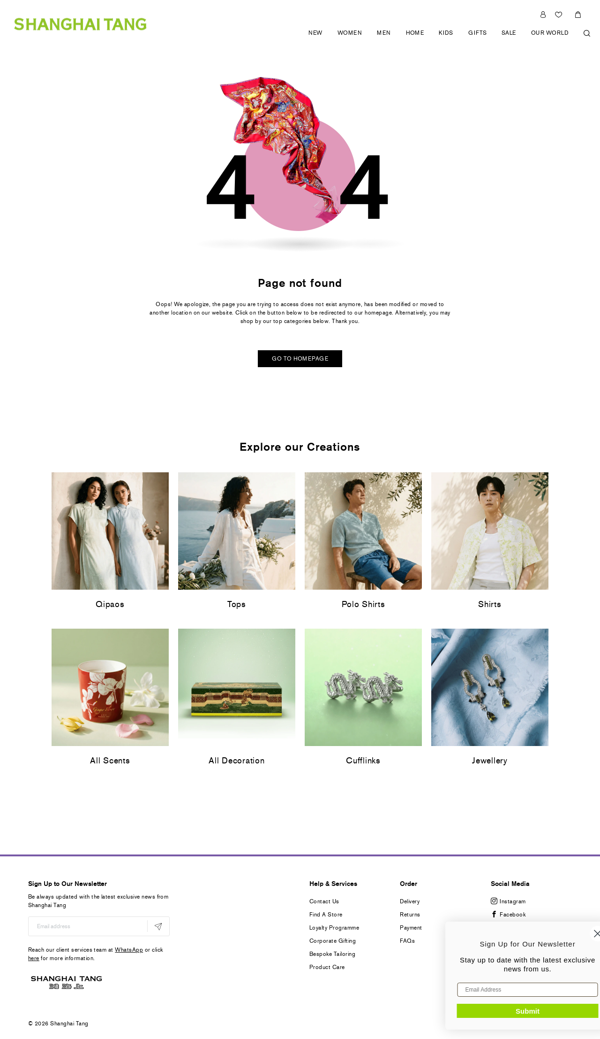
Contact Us (324, 901)
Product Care (327, 967)
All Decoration (236, 760)
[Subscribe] (158, 926)
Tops (236, 604)
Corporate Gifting (332, 941)
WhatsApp (129, 950)
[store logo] (80, 24)
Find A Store (326, 914)
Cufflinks (363, 760)
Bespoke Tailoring (332, 954)
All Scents (110, 760)
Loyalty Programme (334, 927)
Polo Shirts (363, 604)
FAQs (407, 941)
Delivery (410, 901)
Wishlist (559, 14)
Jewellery (489, 760)
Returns (410, 914)
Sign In (543, 14)
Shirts (489, 604)
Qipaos (110, 604)
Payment (411, 927)
